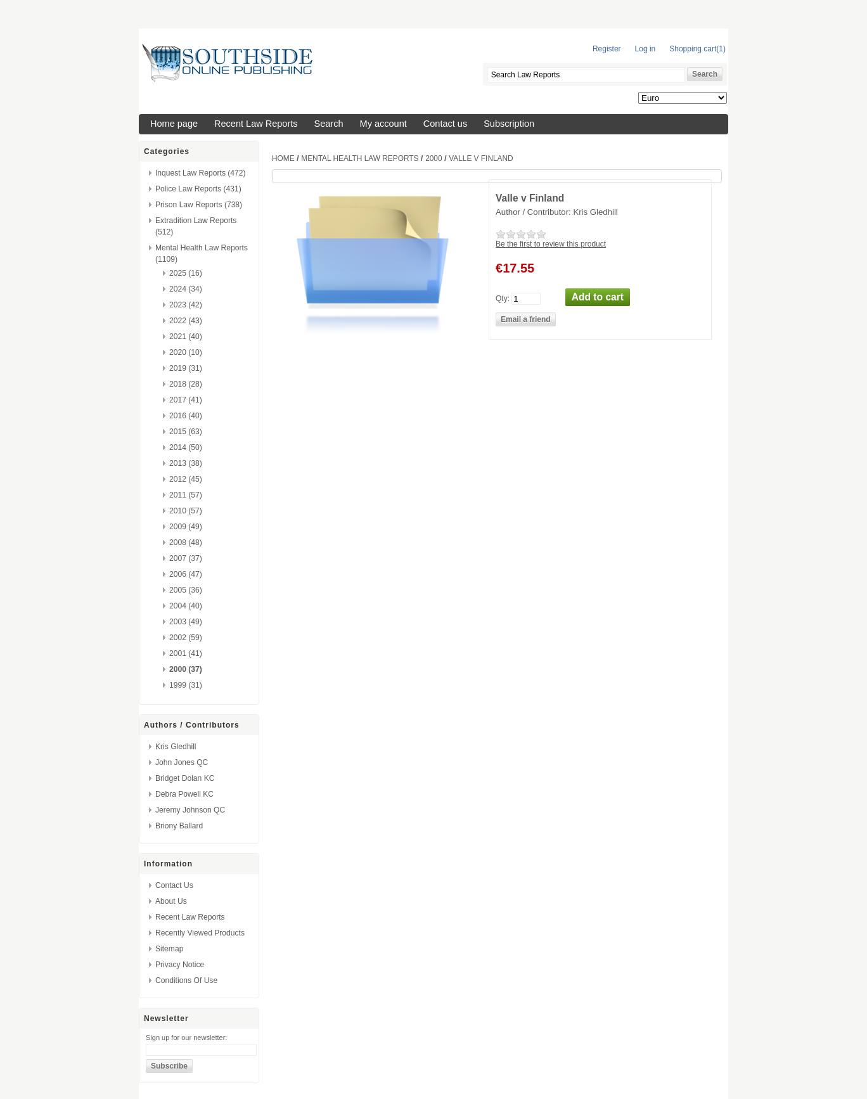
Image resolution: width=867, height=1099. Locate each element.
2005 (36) (185, 590)
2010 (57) (185, 510)
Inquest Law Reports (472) (200, 173)
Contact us (445, 124)
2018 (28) (185, 384)
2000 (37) (185, 669)
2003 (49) (185, 621)
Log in (645, 48)
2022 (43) (185, 320)
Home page (174, 124)
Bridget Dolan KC (184, 778)
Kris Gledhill (175, 746)
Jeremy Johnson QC (190, 810)
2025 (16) (185, 273)
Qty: (503, 297)
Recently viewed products (200, 933)
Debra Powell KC (184, 794)
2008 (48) (185, 542)
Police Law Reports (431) (198, 188)
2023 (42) (185, 304)
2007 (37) (185, 558)
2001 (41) (185, 653)
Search (329, 124)
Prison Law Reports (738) (198, 204)
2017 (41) (185, 399)
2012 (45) (185, 479)
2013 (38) (185, 463)
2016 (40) (185, 415)
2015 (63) (185, 431)
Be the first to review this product (551, 244)
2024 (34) (185, 289)
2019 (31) (185, 368)
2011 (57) (185, 495)
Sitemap (169, 948)
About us (171, 901)
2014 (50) (185, 447)
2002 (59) (185, 637)
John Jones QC (181, 762)
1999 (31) (185, 685)
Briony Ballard (179, 825)
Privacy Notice (179, 964)
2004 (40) (185, 605)
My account (383, 124)
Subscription (509, 124)
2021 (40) (185, 336)
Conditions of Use (186, 980)
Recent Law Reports (256, 124)
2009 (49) (185, 526)
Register (607, 48)
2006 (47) (185, 574)
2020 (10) (185, 352)
